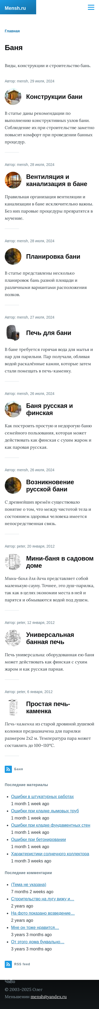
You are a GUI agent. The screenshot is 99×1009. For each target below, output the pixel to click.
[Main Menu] (91, 7)
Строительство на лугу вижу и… (42, 899)
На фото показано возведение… (43, 913)
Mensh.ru (15, 8)
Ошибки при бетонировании (38, 839)
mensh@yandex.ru (49, 996)
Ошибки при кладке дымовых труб (45, 811)
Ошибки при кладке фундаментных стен (50, 825)
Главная (12, 31)
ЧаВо (10, 981)
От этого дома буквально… (37, 942)
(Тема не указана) (28, 884)
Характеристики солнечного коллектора (50, 854)
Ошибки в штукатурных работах (42, 796)
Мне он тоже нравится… (35, 927)
